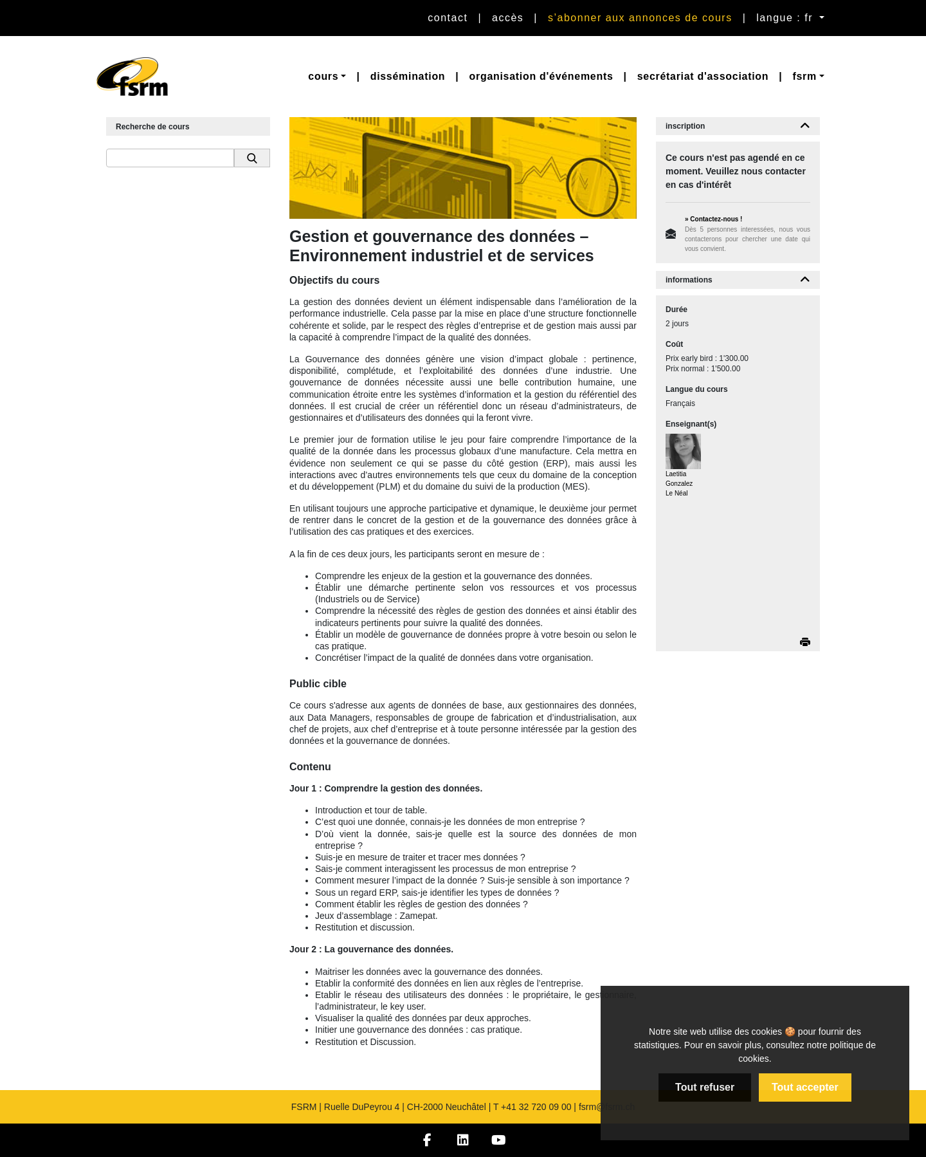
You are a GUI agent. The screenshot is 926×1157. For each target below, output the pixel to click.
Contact (448, 17)
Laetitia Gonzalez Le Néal (679, 483)
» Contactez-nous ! (713, 219)
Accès (507, 17)
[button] (327, 76)
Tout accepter (805, 1087)
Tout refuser (704, 1087)
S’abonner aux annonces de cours (640, 17)
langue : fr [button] (786, 17)
